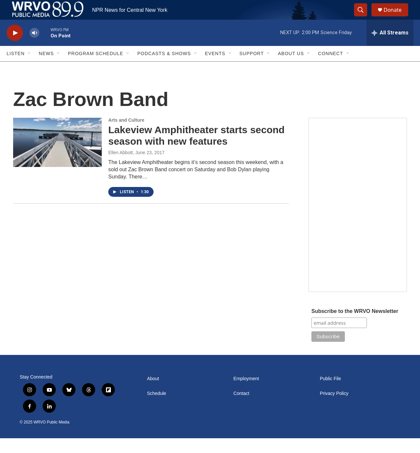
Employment (246, 393)
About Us (291, 68)
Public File (330, 393)
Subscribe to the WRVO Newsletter (354, 326)
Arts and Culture (126, 134)
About (153, 393)
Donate (397, 17)
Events (215, 68)
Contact (241, 408)
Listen (16, 68)
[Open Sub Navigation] (29, 68)
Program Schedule (95, 68)
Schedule (156, 408)
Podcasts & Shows (164, 68)
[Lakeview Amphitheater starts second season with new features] (57, 157)
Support (252, 68)
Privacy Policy (334, 408)
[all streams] (390, 47)
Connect (330, 68)
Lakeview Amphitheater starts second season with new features (196, 150)
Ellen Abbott (120, 167)
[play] (15, 47)
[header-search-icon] (363, 17)
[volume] (34, 47)
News (46, 68)
